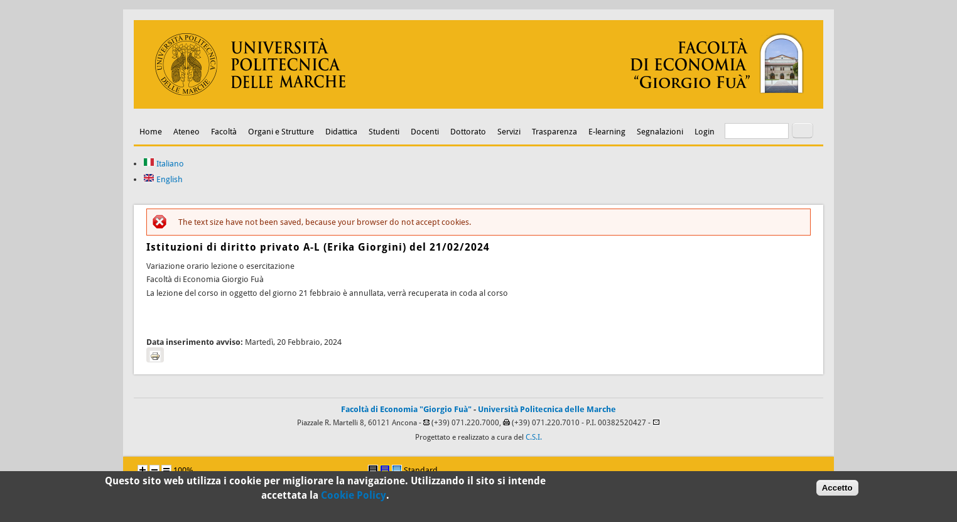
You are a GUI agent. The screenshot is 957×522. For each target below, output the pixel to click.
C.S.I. (534, 437)
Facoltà (224, 131)
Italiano (163, 163)
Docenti (425, 131)
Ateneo (186, 131)
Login (705, 131)
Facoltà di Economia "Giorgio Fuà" (406, 409)
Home (150, 131)
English (163, 179)
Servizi (509, 131)
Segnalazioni (660, 131)
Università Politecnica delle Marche (547, 409)
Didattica (341, 131)
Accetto (837, 489)
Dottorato (468, 131)
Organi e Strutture (281, 131)
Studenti (384, 131)
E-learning (606, 131)
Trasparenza (554, 131)
